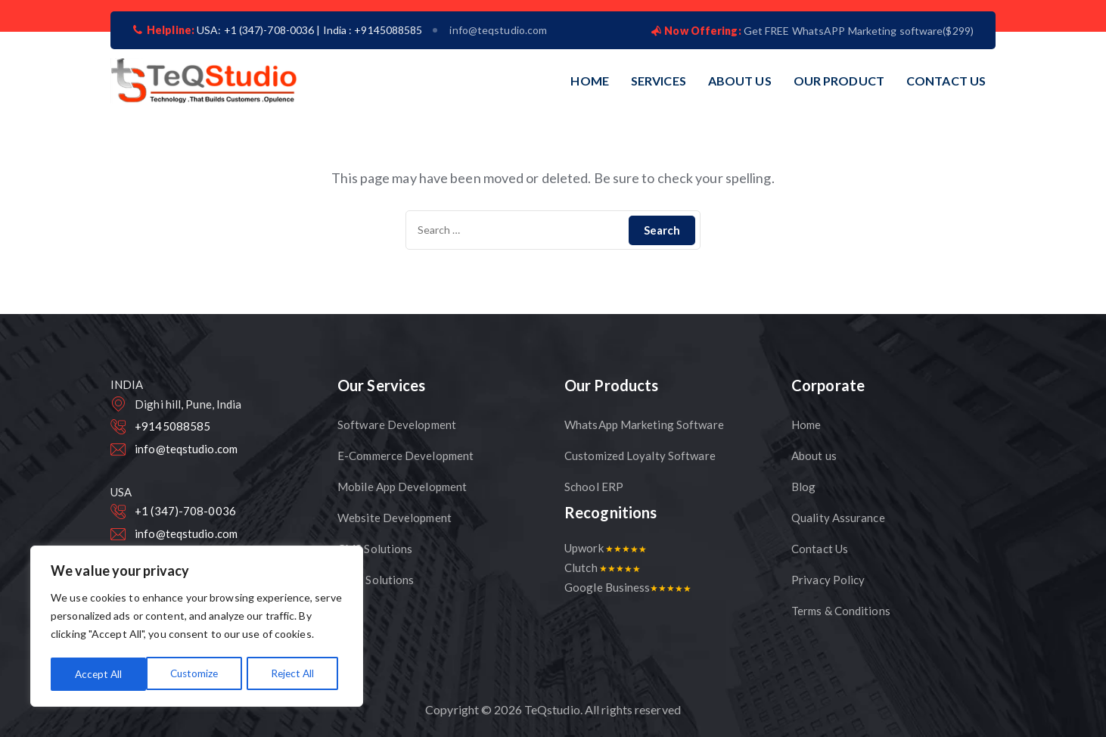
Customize (98, 673)
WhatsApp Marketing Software (644, 424)
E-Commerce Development (405, 455)
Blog (803, 486)
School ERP (593, 486)
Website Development (394, 517)
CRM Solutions (375, 579)
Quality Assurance (838, 517)
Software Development (396, 424)
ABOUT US (740, 80)
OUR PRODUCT (839, 80)
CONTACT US (946, 80)
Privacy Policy (828, 579)
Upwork (605, 548)
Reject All (197, 673)
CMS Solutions (374, 548)
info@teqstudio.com (498, 29)
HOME (589, 80)
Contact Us (819, 548)
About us (814, 455)
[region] (196, 627)
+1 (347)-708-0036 (185, 511)
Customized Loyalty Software (640, 455)
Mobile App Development (402, 486)
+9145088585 (172, 426)
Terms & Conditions (840, 610)
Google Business (627, 587)
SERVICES (658, 80)
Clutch (602, 567)
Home (806, 424)
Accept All (295, 673)
